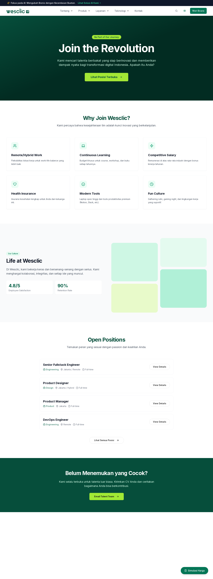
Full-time (87, 369)
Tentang (64, 10)
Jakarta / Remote (70, 369)
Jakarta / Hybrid (64, 388)
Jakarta (61, 406)
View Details (159, 366)
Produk (82, 10)
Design (48, 388)
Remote (65, 424)
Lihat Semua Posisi (106, 440)
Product (48, 406)
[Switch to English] (185, 11)
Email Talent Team (106, 496)
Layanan (100, 10)
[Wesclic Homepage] (17, 10)
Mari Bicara (198, 10)
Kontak (138, 10)
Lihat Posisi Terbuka (106, 77)
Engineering (51, 369)
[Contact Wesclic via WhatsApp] (198, 11)
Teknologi (120, 10)
